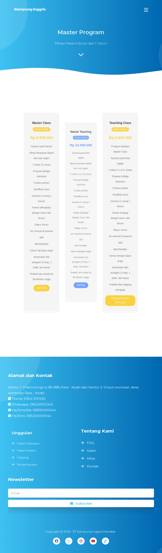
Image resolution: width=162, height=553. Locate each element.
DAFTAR (45, 280)
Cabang (23, 457)
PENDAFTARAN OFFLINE (116, 292)
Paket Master (27, 450)
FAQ (90, 443)
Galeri (91, 451)
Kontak (93, 466)
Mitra (91, 458)
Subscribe (81, 503)
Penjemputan (28, 464)
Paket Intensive (29, 443)
